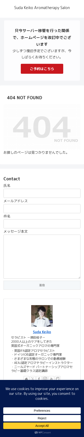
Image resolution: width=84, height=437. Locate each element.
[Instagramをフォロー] (45, 379)
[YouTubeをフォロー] (51, 379)
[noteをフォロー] (57, 379)
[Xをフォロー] (33, 379)
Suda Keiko (42, 332)
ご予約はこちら (42, 68)
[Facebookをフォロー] (39, 379)
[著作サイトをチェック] (26, 379)
